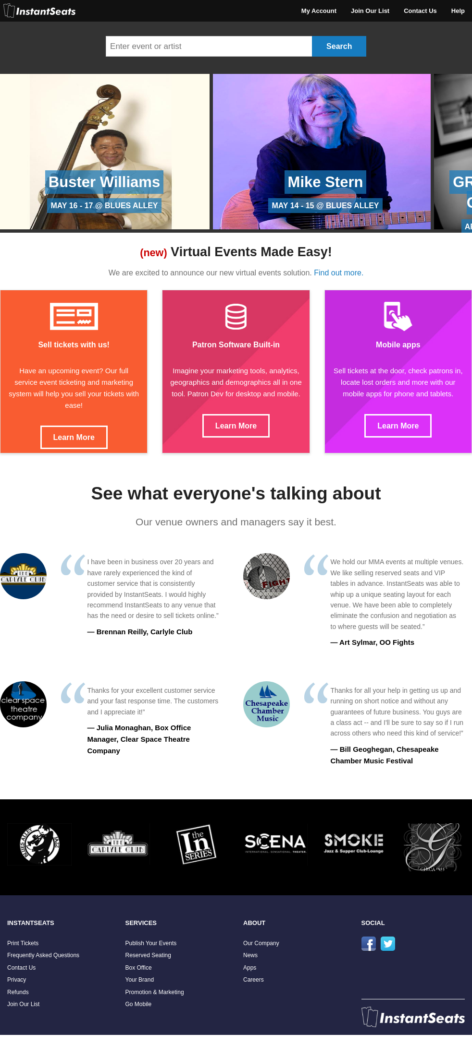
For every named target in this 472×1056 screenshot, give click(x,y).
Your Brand (139, 979)
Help (458, 10)
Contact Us (420, 10)
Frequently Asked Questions (43, 955)
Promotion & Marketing (154, 992)
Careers (253, 979)
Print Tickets (22, 943)
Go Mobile (138, 1004)
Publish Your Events (151, 943)
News (250, 955)
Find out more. (338, 273)
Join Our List (370, 10)
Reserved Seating (148, 955)
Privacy (16, 979)
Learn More (74, 437)
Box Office (138, 967)
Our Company (261, 943)
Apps (249, 967)
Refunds (18, 992)
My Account (318, 10)
